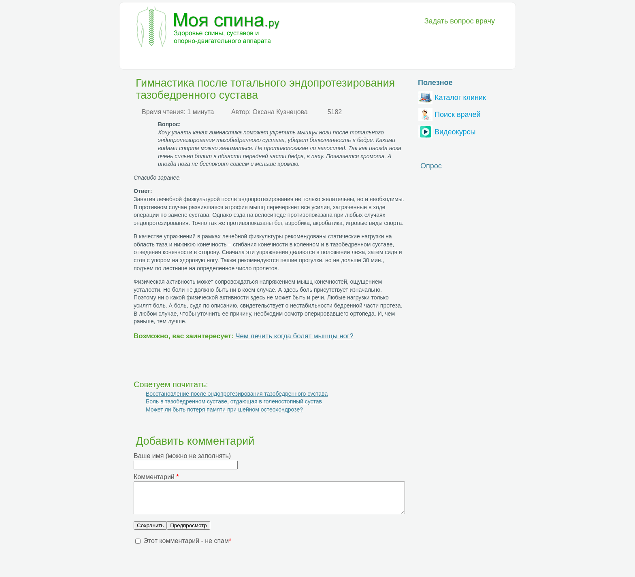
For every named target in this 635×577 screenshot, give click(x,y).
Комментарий (156, 476)
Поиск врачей (449, 113)
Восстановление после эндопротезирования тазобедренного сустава (237, 393)
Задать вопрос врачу (459, 21)
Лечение (228, 59)
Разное (351, 59)
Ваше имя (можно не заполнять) (182, 455)
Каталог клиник (452, 96)
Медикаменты (271, 59)
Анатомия (316, 59)
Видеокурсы (446, 131)
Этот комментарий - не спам (187, 546)
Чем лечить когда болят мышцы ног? (294, 336)
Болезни (145, 59)
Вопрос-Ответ (392, 59)
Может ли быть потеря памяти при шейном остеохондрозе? (224, 409)
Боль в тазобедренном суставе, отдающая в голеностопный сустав (234, 401)
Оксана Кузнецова (280, 111)
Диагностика (186, 59)
